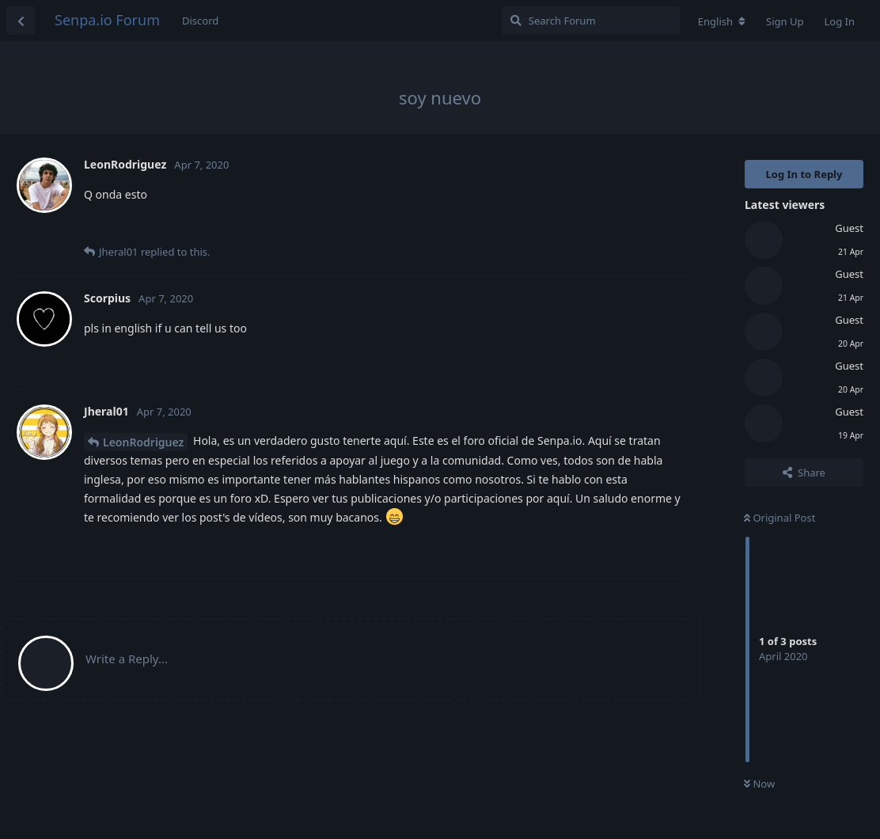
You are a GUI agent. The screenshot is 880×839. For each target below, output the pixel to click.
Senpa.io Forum (107, 19)
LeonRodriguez (143, 442)
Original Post (779, 518)
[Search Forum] (591, 20)
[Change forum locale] (722, 21)
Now (759, 783)
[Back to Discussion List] (20, 20)
